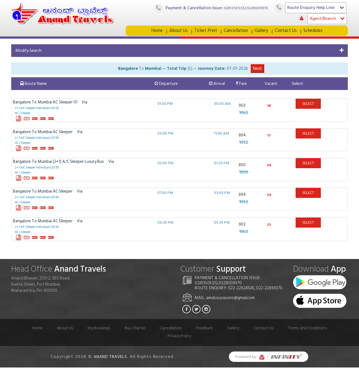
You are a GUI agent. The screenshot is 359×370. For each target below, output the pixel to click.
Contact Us (287, 32)
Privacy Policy (180, 338)
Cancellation (236, 32)
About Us (176, 32)
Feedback (204, 330)
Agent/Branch (327, 18)
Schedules (316, 32)
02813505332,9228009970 (244, 7)
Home (154, 32)
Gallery (263, 32)
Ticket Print (205, 32)
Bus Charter (134, 330)
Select (308, 106)
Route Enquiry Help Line (315, 7)
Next (257, 71)
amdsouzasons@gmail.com (230, 300)
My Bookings (97, 330)
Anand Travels (110, 359)
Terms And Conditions (309, 330)
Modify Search (28, 53)
